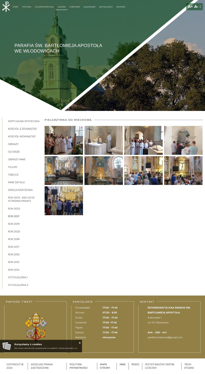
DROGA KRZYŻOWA (20, 190)
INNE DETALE (16, 182)
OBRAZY (13, 144)
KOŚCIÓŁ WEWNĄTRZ (22, 136)
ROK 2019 (13, 223)
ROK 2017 (13, 246)
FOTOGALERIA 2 (18, 285)
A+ (190, 6)
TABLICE (13, 174)
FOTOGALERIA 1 (18, 277)
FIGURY (12, 167)
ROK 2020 (14, 231)
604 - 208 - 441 (157, 332)
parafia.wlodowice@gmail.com (165, 337)
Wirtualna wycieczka (24, 121)
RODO (135, 364)
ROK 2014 (13, 269)
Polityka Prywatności (79, 366)
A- (196, 6)
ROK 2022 (14, 208)
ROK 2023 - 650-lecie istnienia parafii (21, 199)
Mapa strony (105, 366)
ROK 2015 (13, 262)
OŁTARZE (14, 151)
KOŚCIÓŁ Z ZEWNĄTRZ (22, 128)
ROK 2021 (13, 216)
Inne (123, 364)
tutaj (75, 348)
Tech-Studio (189, 366)
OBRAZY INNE (17, 159)
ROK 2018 (13, 239)
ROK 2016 (13, 254)
